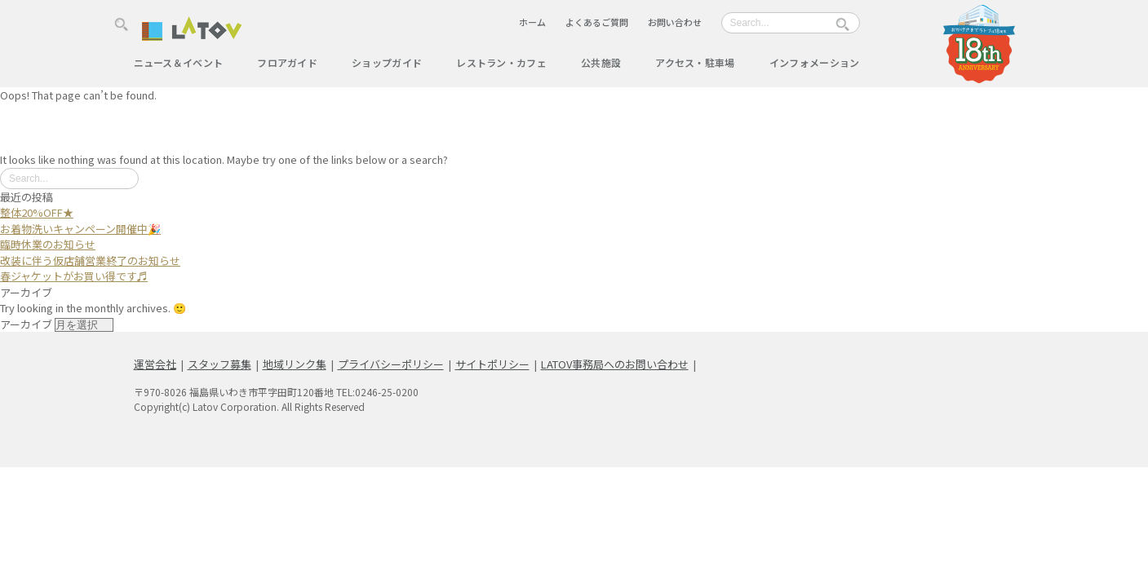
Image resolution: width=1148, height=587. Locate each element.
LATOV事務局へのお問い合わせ (615, 364)
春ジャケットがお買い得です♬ (74, 276)
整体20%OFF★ (36, 212)
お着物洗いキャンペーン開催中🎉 (80, 228)
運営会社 (155, 364)
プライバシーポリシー (391, 364)
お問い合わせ (675, 22)
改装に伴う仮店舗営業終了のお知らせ (90, 260)
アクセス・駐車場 (694, 62)
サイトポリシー (492, 364)
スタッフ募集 (219, 364)
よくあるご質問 (596, 22)
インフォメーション (814, 62)
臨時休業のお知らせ (47, 244)
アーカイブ (26, 324)
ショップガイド (387, 62)
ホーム (532, 22)
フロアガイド (287, 62)
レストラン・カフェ (501, 62)
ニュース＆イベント (179, 62)
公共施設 (601, 62)
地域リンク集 (294, 364)
